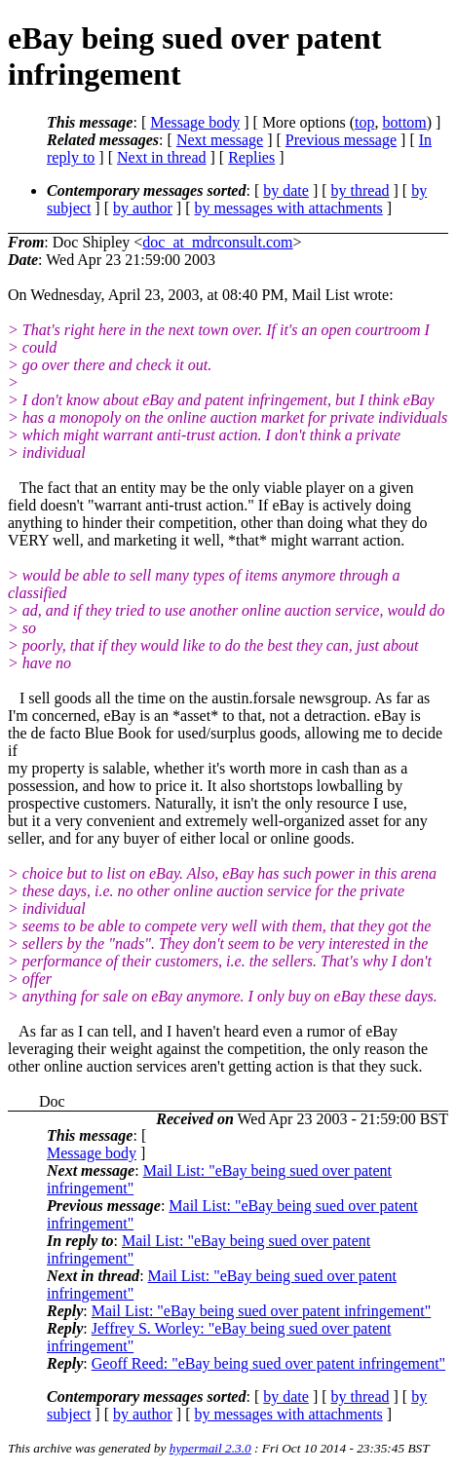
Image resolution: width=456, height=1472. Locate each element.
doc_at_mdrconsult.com (217, 242)
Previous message (341, 140)
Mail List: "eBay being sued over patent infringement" (262, 1310)
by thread (360, 190)
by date (286, 190)
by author (142, 208)
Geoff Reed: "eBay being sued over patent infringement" (268, 1363)
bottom (404, 122)
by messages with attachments (289, 208)
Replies (251, 157)
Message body (195, 122)
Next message (219, 140)
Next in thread (162, 157)
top (364, 122)
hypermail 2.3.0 (210, 1448)
